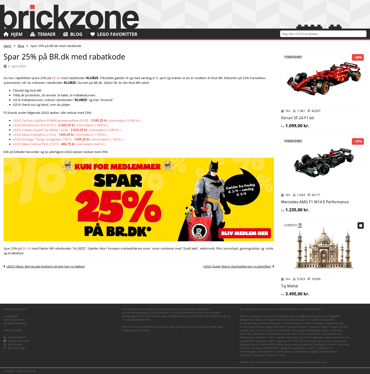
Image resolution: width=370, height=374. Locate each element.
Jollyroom (337, 330)
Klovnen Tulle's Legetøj (270, 337)
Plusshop (343, 344)
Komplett (291, 337)
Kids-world (258, 334)
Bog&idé (334, 316)
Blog (72, 34)
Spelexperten (266, 351)
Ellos (282, 326)
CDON (315, 319)
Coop (298, 323)
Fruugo (333, 326)
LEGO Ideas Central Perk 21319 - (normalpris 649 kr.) (59, 144)
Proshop (256, 348)
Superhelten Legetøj (305, 351)
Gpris (252, 330)
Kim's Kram (299, 334)
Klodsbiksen (314, 334)
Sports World (284, 351)
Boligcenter (247, 319)
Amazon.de (270, 316)
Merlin (264, 344)
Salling (283, 348)
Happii (270, 330)
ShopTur (312, 348)
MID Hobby (276, 344)
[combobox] (325, 34)
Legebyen (317, 337)
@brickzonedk (16, 348)
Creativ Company (313, 323)
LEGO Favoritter (113, 34)
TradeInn (271, 355)
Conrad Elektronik (270, 323)
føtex (324, 326)
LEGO (295, 341)
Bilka (294, 316)
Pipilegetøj (319, 344)
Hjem (13, 34)
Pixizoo (332, 344)
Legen (271, 341)
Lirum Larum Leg (310, 341)
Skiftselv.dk (325, 348)
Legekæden (247, 341)
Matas (255, 344)
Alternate (256, 316)
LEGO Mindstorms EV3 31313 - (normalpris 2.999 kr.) (60, 125)
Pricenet (245, 348)
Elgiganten (271, 326)
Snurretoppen (248, 351)
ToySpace (245, 355)
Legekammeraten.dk (336, 337)
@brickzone (15, 344)
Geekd (244, 330)
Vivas (281, 355)
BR (292, 319)
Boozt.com (261, 319)
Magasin (245, 344)
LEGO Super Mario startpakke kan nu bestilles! (237, 266)
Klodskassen (247, 337)
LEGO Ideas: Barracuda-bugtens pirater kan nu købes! (45, 266)
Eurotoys (292, 326)
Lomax (326, 341)
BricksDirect (302, 319)
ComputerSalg (248, 323)
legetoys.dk (283, 341)
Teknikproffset (328, 351)
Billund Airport (319, 316)
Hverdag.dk (314, 330)
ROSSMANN (270, 348)
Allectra (244, 316)
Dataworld (331, 323)
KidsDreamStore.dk (278, 334)
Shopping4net (296, 348)
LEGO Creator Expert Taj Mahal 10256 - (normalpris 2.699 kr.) (67, 130)
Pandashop (305, 344)
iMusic (326, 330)
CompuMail (327, 319)
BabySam (284, 316)
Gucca (261, 330)
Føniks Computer (309, 326)
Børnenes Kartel (279, 319)
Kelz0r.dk (245, 334)
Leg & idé (304, 337)
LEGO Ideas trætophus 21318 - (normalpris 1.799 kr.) (60, 134)
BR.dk (56, 78)
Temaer (42, 34)
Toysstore (259, 355)
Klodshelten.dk (332, 334)
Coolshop (288, 323)
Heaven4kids (283, 330)
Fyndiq (343, 326)
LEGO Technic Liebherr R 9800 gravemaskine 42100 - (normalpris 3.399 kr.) (77, 120)
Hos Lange (298, 330)
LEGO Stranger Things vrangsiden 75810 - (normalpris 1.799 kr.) (68, 139)
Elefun (260, 326)
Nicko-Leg (291, 344)
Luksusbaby (339, 341)
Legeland (260, 341)
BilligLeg (303, 316)
